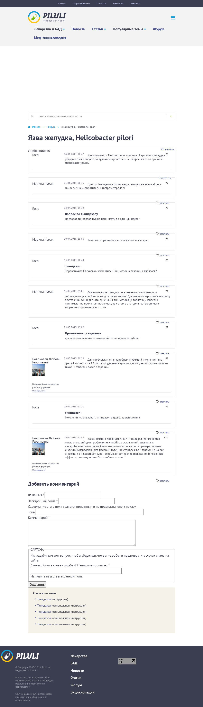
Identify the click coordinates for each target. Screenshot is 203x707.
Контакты (101, 3)
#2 (167, 182)
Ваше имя (36, 495)
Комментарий (39, 517)
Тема (32, 512)
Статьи (97, 29)
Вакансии (118, 3)
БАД (74, 663)
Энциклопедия (82, 692)
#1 (167, 154)
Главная (61, 3)
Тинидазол (44, 599)
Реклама (135, 3)
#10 (166, 437)
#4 (167, 238)
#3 (167, 207)
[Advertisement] (101, 77)
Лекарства (79, 656)
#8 (167, 358)
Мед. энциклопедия (50, 37)
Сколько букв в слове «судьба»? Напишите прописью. (70, 565)
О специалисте (38, 390)
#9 (167, 406)
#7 (167, 327)
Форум (158, 29)
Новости (78, 29)
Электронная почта (42, 501)
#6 (167, 290)
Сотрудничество (81, 3)
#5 (167, 260)
